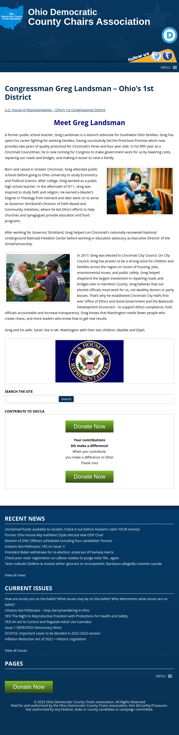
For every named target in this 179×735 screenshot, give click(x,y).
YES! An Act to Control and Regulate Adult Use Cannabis (48, 621)
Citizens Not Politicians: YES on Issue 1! (35, 546)
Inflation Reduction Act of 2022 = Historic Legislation (45, 639)
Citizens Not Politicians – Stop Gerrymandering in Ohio (47, 610)
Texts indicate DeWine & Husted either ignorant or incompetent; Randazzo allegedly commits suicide (83, 563)
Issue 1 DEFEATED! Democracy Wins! (33, 627)
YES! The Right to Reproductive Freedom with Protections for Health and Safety (66, 616)
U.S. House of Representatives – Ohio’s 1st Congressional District (55, 110)
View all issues (16, 650)
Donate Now (89, 426)
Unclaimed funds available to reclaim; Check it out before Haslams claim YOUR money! (72, 529)
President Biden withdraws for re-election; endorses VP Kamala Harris (59, 552)
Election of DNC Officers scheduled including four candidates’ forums (58, 540)
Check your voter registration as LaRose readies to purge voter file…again (62, 558)
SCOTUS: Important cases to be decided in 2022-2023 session (52, 633)
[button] (166, 67)
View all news (15, 575)
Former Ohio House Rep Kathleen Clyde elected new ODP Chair (54, 535)
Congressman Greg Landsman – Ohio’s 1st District (79, 92)
